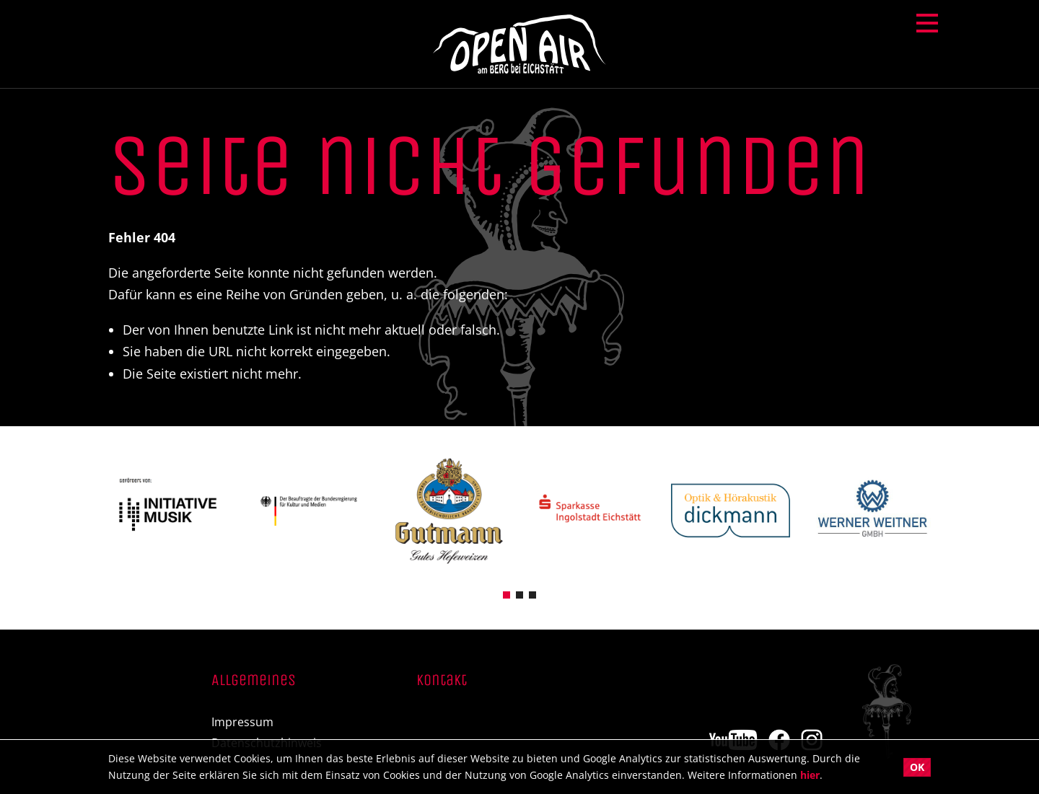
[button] (506, 593)
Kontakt (441, 681)
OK (917, 767)
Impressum (242, 722)
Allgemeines (253, 681)
